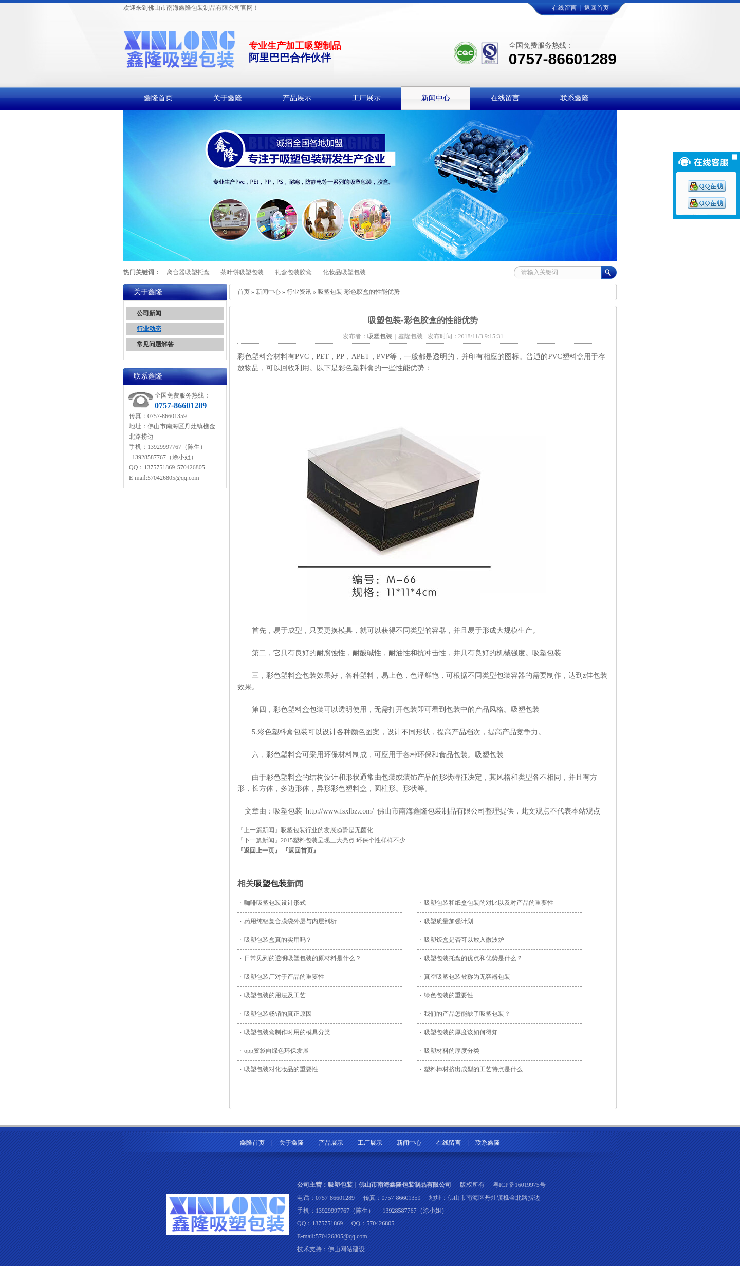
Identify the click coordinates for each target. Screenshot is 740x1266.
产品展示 (331, 1142)
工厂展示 (370, 1142)
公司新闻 (149, 313)
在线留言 (564, 7)
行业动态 (149, 328)
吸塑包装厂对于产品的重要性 (282, 976)
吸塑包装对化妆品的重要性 (279, 1069)
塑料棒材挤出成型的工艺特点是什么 (471, 1069)
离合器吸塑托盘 (188, 272)
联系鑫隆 (487, 1142)
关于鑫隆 (291, 1142)
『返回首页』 (300, 850)
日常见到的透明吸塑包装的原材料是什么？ (300, 958)
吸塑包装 (270, 883)
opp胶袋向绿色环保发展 (274, 1050)
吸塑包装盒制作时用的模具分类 (285, 1032)
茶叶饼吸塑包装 (242, 272)
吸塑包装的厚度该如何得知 (459, 1032)
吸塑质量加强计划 (446, 921)
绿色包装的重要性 (446, 995)
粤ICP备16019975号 (519, 1184)
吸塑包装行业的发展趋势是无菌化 (327, 830)
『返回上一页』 (259, 850)
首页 (243, 291)
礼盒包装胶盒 (293, 272)
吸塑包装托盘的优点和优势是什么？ (471, 958)
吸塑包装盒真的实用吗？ (276, 939)
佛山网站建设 (346, 1249)
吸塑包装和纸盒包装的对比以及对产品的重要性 (486, 902)
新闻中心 (268, 291)
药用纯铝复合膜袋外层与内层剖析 (288, 921)
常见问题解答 (155, 344)
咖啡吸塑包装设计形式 (273, 902)
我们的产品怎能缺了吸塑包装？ (465, 1013)
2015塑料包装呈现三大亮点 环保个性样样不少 (343, 840)
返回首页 (596, 7)
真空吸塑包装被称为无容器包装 (465, 976)
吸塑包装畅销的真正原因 (276, 1013)
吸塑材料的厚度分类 (449, 1050)
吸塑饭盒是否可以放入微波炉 (462, 939)
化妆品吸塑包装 (344, 272)
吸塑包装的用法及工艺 (273, 995)
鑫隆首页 (252, 1142)
